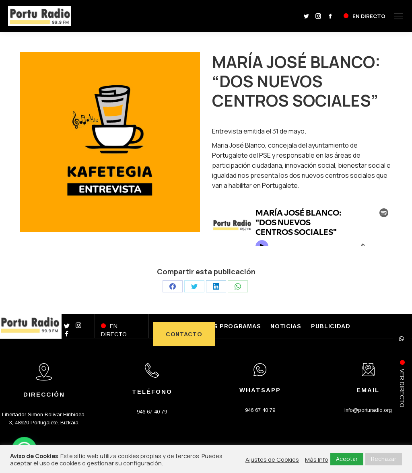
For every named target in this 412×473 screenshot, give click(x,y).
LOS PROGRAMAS (232, 326)
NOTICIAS (285, 326)
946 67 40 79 (152, 412)
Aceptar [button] (347, 459)
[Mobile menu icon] (398, 16)
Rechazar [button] (383, 459)
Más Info (316, 459)
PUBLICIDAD (330, 326)
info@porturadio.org (368, 410)
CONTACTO (184, 334)
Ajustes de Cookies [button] (272, 459)
